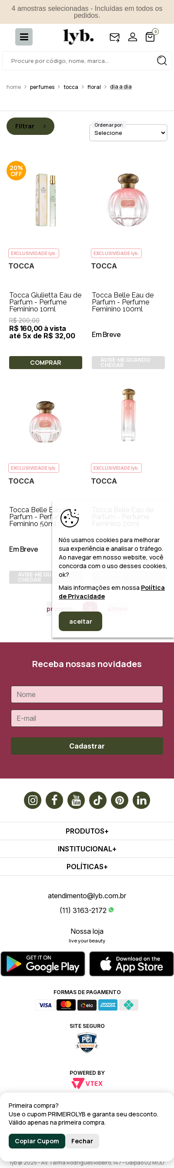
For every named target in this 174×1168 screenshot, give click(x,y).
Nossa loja (87, 931)
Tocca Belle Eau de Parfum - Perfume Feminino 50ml (40, 517)
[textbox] (87, 60)
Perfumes (42, 87)
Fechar (82, 1141)
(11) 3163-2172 (83, 910)
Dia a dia (121, 86)
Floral (94, 87)
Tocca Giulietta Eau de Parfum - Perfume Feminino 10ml (45, 302)
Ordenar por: (108, 124)
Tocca (71, 87)
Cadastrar (87, 746)
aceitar (80, 621)
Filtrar (30, 126)
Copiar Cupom (37, 1141)
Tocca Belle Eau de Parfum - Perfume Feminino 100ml (123, 302)
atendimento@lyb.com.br (87, 895)
